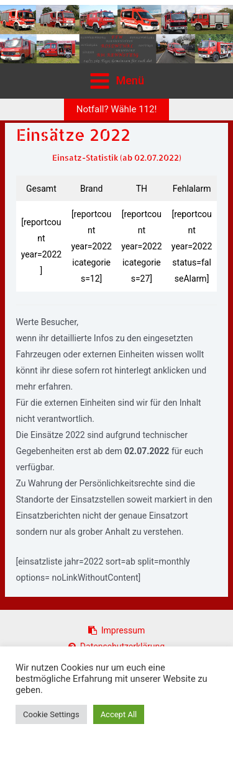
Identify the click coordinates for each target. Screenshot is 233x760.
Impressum (116, 630)
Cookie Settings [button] (51, 714)
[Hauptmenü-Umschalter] (117, 80)
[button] (117, 109)
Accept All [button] (119, 714)
